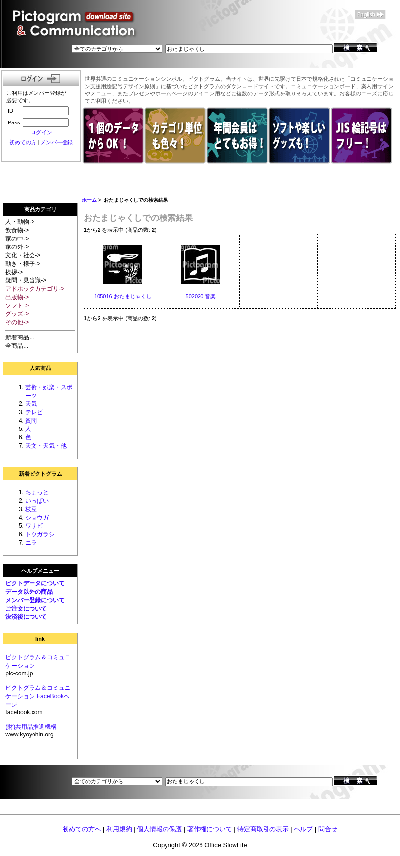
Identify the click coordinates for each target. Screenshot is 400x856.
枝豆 (31, 509)
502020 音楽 (201, 296)
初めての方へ (82, 829)
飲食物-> (17, 230)
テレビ (34, 412)
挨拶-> (14, 272)
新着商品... (19, 337)
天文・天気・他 (46, 445)
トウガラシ (40, 534)
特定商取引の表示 (263, 829)
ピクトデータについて (35, 583)
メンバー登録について (35, 600)
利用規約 (119, 829)
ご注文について (26, 608)
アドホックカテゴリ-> (34, 288)
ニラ (31, 542)
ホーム (89, 200)
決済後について (26, 616)
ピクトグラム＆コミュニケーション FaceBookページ (37, 696)
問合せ (327, 829)
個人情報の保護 (159, 829)
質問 (31, 420)
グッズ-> (17, 313)
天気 (31, 403)
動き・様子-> (22, 263)
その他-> (17, 322)
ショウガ (37, 517)
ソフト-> (17, 305)
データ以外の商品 (29, 591)
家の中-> (17, 238)
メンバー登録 (56, 142)
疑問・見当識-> (25, 280)
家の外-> (17, 247)
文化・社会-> (22, 255)
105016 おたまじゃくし (123, 296)
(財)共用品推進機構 (31, 726)
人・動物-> (19, 221)
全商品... (16, 345)
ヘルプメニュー (40, 571)
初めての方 (22, 142)
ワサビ (34, 525)
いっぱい (37, 500)
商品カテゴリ (40, 209)
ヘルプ (303, 829)
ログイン (41, 132)
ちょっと (37, 492)
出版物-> (17, 297)
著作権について (209, 829)
